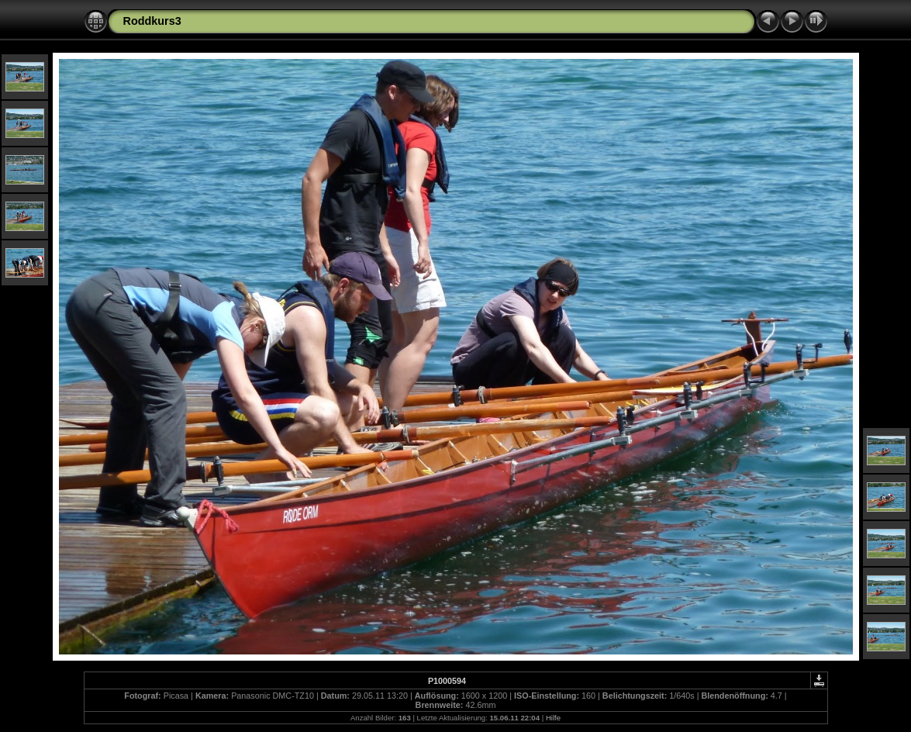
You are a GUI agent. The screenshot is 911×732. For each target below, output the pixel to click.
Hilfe (553, 717)
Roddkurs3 (152, 21)
